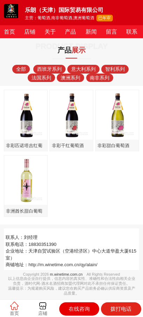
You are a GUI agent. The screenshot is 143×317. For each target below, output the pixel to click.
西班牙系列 (49, 69)
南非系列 (99, 78)
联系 (131, 31)
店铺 (29, 31)
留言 (111, 31)
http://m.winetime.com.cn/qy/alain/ (62, 264)
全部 (21, 69)
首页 (9, 31)
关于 (50, 31)
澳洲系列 (70, 78)
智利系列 (115, 69)
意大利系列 (83, 69)
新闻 (91, 31)
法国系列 (41, 78)
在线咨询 (79, 309)
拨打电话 (120, 309)
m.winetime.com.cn (66, 274)
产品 (70, 31)
